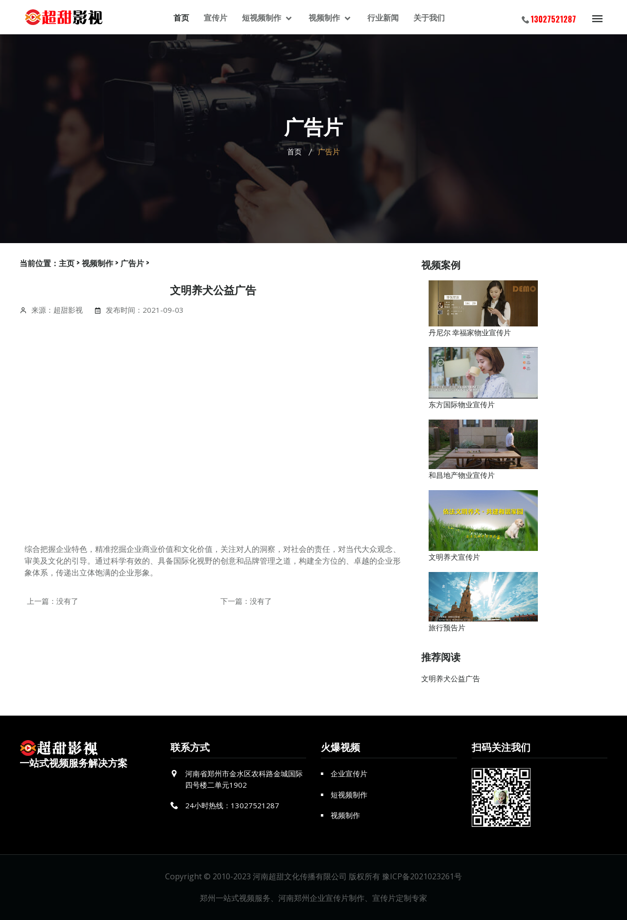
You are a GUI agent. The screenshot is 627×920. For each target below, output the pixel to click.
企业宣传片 (349, 773)
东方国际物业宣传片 (462, 403)
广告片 (132, 263)
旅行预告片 (447, 627)
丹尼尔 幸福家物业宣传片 (470, 331)
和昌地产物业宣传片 (462, 474)
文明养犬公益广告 (450, 678)
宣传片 (215, 17)
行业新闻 (383, 17)
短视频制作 (262, 17)
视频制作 (325, 17)
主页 (66, 263)
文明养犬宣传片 (454, 556)
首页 (181, 17)
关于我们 (429, 17)
